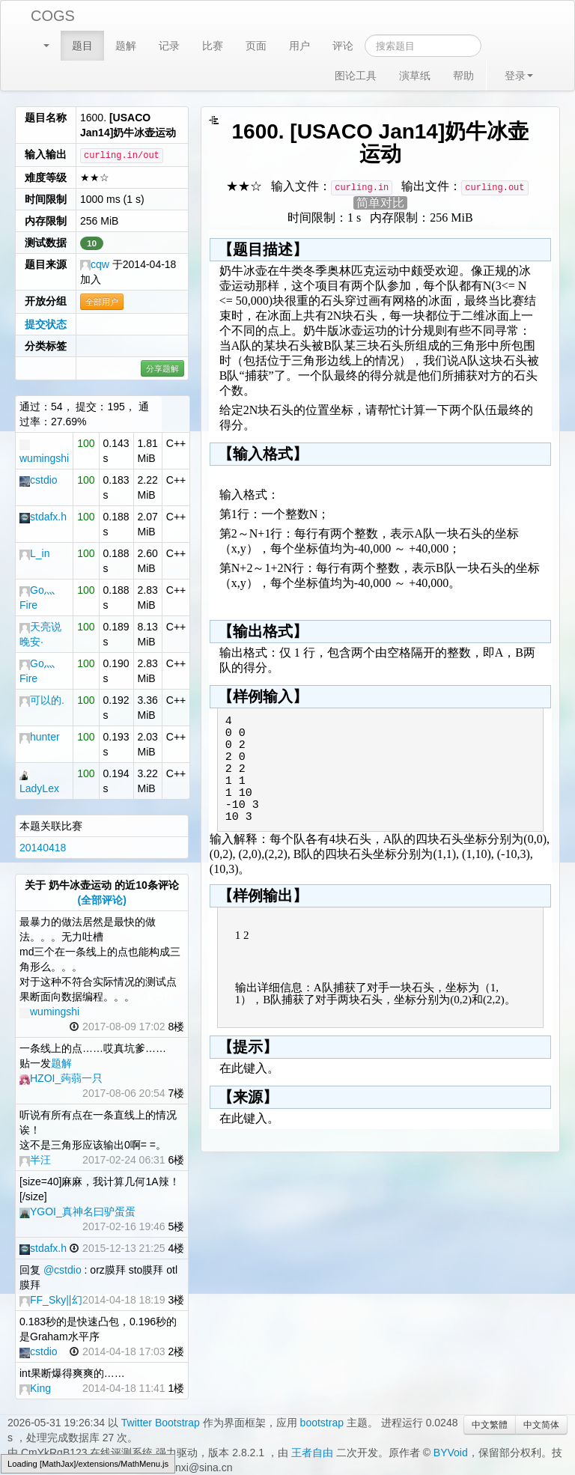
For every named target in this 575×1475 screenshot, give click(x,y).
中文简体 (541, 1425)
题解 (125, 46)
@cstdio (62, 1270)
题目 (82, 46)
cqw (94, 264)
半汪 (35, 1160)
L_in (34, 553)
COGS (53, 15)
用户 (299, 46)
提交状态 (46, 324)
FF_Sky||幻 (50, 1300)
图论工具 (356, 76)
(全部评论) (102, 900)
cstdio (38, 480)
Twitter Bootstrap (160, 1423)
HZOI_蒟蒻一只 (61, 1078)
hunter (39, 737)
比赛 (212, 46)
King (35, 1388)
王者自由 (312, 1453)
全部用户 (101, 301)
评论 (342, 46)
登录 (519, 76)
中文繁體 (490, 1425)
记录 (169, 46)
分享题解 (162, 368)
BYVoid (450, 1453)
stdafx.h (43, 517)
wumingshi (49, 1012)
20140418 (42, 848)
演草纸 (415, 76)
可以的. (41, 700)
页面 (256, 46)
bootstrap (322, 1423)
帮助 (463, 76)
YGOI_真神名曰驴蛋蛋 (77, 1211)
